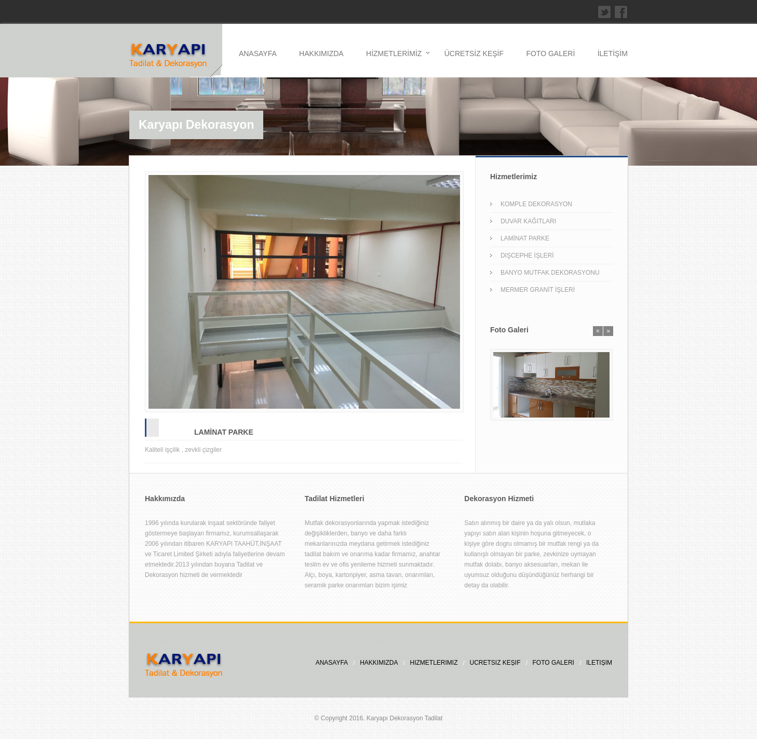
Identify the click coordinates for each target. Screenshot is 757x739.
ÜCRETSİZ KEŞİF (474, 53)
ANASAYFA (258, 53)
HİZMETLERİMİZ (394, 53)
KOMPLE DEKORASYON (536, 204)
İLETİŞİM (613, 53)
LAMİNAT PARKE (223, 432)
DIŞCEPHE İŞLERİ (527, 255)
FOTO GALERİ (550, 53)
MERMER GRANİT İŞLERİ (538, 289)
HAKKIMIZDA (321, 53)
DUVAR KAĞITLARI (528, 221)
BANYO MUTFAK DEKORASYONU (550, 272)
